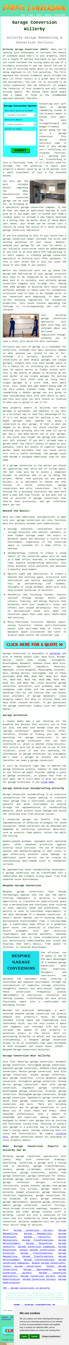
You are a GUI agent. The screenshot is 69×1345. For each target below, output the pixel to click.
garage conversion (14, 230)
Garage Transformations (37, 1240)
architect (56, 277)
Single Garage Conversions (37, 1250)
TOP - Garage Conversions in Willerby (26, 1288)
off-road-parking (51, 252)
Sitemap (5, 1317)
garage (36, 347)
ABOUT (39, 15)
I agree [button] (24, 1336)
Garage (7, 653)
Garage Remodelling (38, 1233)
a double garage (30, 392)
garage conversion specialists (37, 1156)
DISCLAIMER (60, 15)
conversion (19, 239)
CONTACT (48, 15)
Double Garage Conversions (48, 1263)
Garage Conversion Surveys (33, 1230)
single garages (39, 376)
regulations (48, 335)
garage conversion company (38, 207)
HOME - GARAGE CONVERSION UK (34, 1305)
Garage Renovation (39, 1243)
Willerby (55, 653)
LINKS (30, 15)
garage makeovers (44, 696)
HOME (23, 15)
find (12, 1062)
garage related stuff (46, 1212)
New (11, 1317)
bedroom (50, 210)
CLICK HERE (47, 782)
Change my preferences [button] (51, 1336)
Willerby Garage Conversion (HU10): (26, 49)
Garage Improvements (37, 1269)
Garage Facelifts (37, 1237)
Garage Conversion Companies (36, 1246)
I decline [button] (34, 1336)
